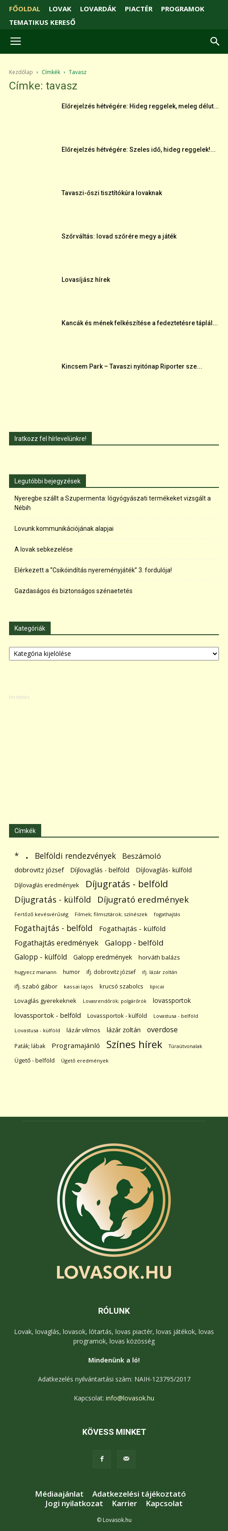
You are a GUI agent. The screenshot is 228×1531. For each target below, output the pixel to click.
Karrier (124, 1503)
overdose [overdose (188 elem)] (162, 1030)
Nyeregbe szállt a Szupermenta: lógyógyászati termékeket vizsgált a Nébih (112, 503)
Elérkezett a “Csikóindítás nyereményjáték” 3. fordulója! (93, 570)
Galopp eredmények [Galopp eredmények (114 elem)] (102, 957)
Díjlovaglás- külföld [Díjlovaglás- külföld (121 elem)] (164, 870)
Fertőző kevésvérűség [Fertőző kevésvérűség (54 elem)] (41, 914)
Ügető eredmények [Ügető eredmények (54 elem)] (85, 1060)
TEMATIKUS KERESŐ (42, 22)
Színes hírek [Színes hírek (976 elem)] (134, 1044)
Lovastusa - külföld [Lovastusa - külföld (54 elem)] (37, 1030)
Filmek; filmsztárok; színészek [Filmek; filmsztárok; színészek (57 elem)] (111, 914)
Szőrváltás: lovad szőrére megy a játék (119, 236)
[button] (215, 41)
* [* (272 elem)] (16, 856)
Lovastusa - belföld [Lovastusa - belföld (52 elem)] (175, 1015)
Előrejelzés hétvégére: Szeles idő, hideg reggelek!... (139, 149)
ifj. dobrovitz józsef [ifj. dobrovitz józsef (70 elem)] (111, 972)
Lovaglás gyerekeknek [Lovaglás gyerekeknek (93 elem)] (45, 1001)
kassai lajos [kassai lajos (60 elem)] (78, 986)
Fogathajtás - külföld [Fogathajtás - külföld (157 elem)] (132, 928)
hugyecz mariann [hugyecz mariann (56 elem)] (35, 972)
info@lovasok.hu (130, 1398)
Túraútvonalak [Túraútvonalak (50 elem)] (185, 1046)
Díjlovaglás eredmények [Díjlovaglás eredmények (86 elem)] (46, 885)
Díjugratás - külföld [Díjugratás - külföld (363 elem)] (52, 899)
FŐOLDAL (24, 8)
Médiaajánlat (59, 1494)
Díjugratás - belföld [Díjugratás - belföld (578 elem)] (127, 884)
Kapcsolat (164, 1503)
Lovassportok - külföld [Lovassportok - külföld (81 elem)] (117, 1016)
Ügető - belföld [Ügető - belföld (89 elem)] (34, 1060)
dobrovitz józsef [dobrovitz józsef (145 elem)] (39, 869)
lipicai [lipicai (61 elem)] (157, 986)
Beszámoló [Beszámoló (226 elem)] (141, 856)
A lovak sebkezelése (43, 549)
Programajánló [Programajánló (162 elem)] (76, 1045)
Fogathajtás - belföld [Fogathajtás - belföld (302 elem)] (53, 928)
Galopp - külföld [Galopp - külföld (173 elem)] (40, 957)
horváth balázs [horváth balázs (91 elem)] (159, 957)
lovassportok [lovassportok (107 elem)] (172, 1000)
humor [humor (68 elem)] (71, 972)
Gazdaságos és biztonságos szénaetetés (73, 591)
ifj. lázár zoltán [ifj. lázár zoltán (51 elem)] (159, 972)
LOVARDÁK (98, 8)
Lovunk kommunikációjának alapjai (64, 528)
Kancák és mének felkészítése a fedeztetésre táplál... (140, 323)
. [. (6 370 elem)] (26, 854)
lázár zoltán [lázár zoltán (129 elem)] (124, 1029)
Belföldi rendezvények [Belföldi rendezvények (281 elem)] (75, 856)
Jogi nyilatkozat (74, 1503)
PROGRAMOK (182, 8)
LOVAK (60, 8)
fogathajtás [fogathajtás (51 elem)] (167, 914)
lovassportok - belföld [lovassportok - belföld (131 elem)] (47, 1015)
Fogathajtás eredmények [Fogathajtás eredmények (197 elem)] (56, 943)
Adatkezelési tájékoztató (139, 1494)
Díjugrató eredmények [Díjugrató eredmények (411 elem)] (143, 899)
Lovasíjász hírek (86, 279)
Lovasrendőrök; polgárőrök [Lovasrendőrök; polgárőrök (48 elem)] (115, 1001)
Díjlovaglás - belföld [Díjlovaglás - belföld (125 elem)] (99, 870)
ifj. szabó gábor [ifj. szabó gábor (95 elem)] (35, 986)
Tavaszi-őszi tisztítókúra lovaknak (112, 193)
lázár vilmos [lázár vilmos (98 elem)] (83, 1030)
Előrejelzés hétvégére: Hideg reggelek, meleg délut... (140, 106)
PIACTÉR (138, 8)
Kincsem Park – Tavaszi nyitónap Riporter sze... (132, 366)
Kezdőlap (21, 72)
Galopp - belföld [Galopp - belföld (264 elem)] (134, 942)
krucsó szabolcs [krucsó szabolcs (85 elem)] (121, 986)
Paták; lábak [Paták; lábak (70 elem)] (29, 1046)
